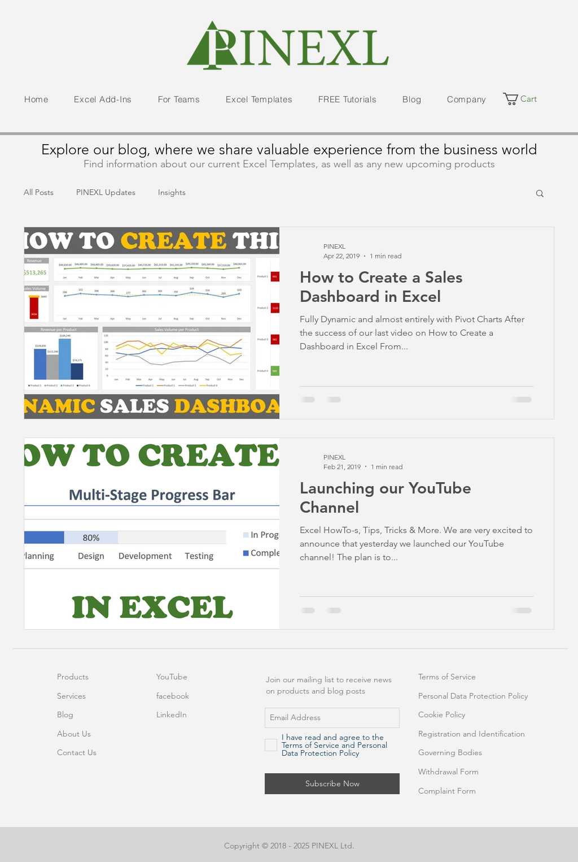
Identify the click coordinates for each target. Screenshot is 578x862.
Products (73, 677)
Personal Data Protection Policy (473, 696)
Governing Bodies (450, 752)
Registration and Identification (471, 734)
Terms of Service (447, 677)
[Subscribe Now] (332, 783)
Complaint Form (447, 791)
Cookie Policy (441, 714)
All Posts (39, 192)
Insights (172, 192)
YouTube (171, 677)
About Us (74, 734)
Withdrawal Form (448, 771)
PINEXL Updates (105, 192)
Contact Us (77, 752)
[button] (103, 99)
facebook (172, 696)
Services (71, 696)
